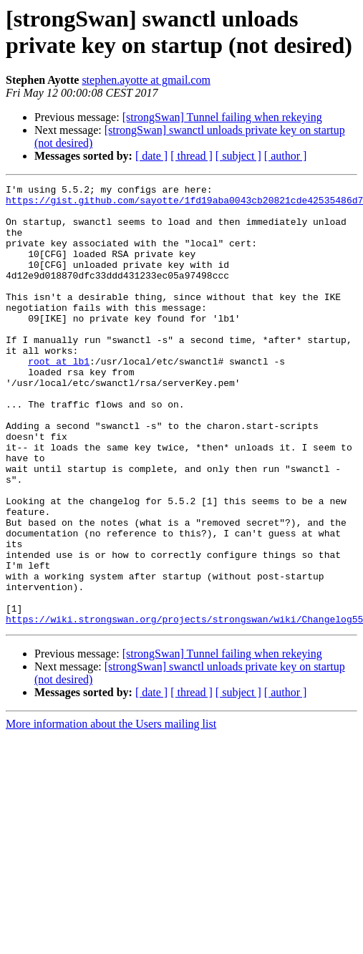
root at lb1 (58, 397)
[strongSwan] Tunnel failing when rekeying (222, 117)
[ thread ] (191, 156)
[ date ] (151, 156)
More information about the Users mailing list (111, 812)
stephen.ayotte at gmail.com (146, 80)
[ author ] (285, 156)
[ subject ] (238, 156)
